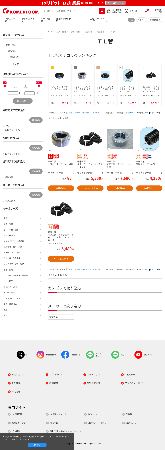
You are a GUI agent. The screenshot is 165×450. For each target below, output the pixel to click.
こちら (13, 439)
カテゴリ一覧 (10, 19)
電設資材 (12, 51)
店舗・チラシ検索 (63, 19)
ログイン (141, 19)
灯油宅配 (54, 423)
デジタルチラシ (28, 19)
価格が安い (86, 113)
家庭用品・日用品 (11, 287)
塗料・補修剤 (9, 235)
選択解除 (36, 120)
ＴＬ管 (15, 64)
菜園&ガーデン (19, 423)
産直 (5, 315)
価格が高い (97, 113)
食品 (5, 310)
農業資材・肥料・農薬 (13, 247)
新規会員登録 (155, 19)
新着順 (77, 113)
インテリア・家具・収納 (14, 264)
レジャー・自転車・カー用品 (16, 275)
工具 (5, 218)
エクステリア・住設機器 (14, 241)
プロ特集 (16, 431)
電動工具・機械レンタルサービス (66, 431)
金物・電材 (11, 45)
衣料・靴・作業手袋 (12, 258)
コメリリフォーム (58, 414)
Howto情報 (45, 19)
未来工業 (53, 317)
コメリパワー (132, 423)
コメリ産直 (17, 414)
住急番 (129, 414)
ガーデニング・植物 (12, 252)
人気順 (70, 113)
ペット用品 (8, 281)
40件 (146, 113)
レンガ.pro (93, 414)
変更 (131, 19)
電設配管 (14, 57)
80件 (152, 113)
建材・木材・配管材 (12, 230)
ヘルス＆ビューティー (13, 298)
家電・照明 (8, 270)
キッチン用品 (9, 292)
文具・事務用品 (10, 304)
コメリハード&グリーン (99, 423)
